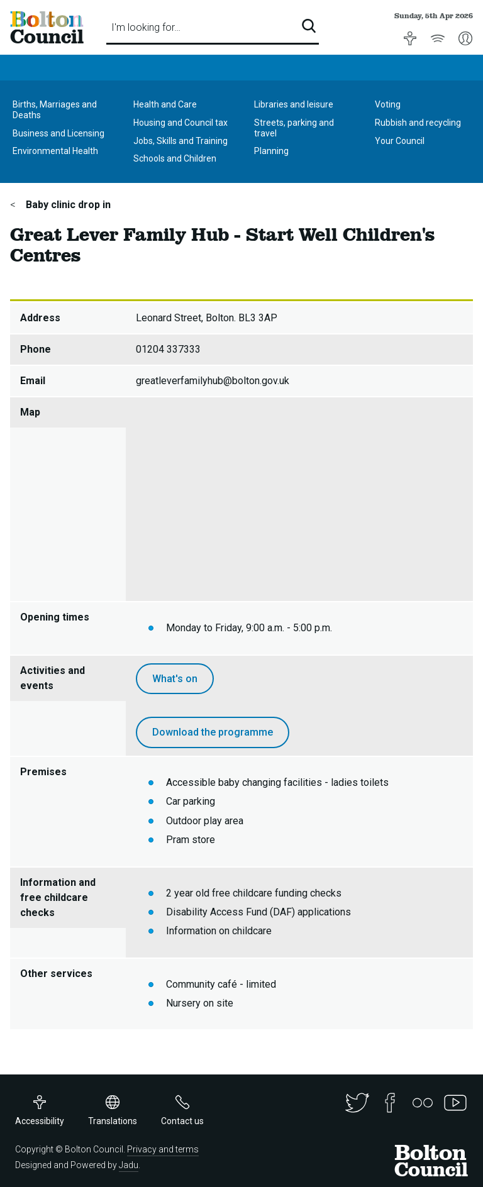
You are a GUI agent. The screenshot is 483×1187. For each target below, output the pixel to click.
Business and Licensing (58, 133)
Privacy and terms (163, 1149)
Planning (271, 151)
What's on (174, 679)
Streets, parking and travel (294, 128)
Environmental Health (55, 151)
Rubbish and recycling (418, 123)
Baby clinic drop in (67, 205)
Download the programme (212, 732)
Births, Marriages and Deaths (55, 109)
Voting (388, 104)
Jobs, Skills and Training (180, 141)
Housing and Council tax (180, 123)
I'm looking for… (145, 27)
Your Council (400, 141)
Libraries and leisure (293, 104)
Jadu (128, 1165)
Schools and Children (174, 158)
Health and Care (165, 104)
